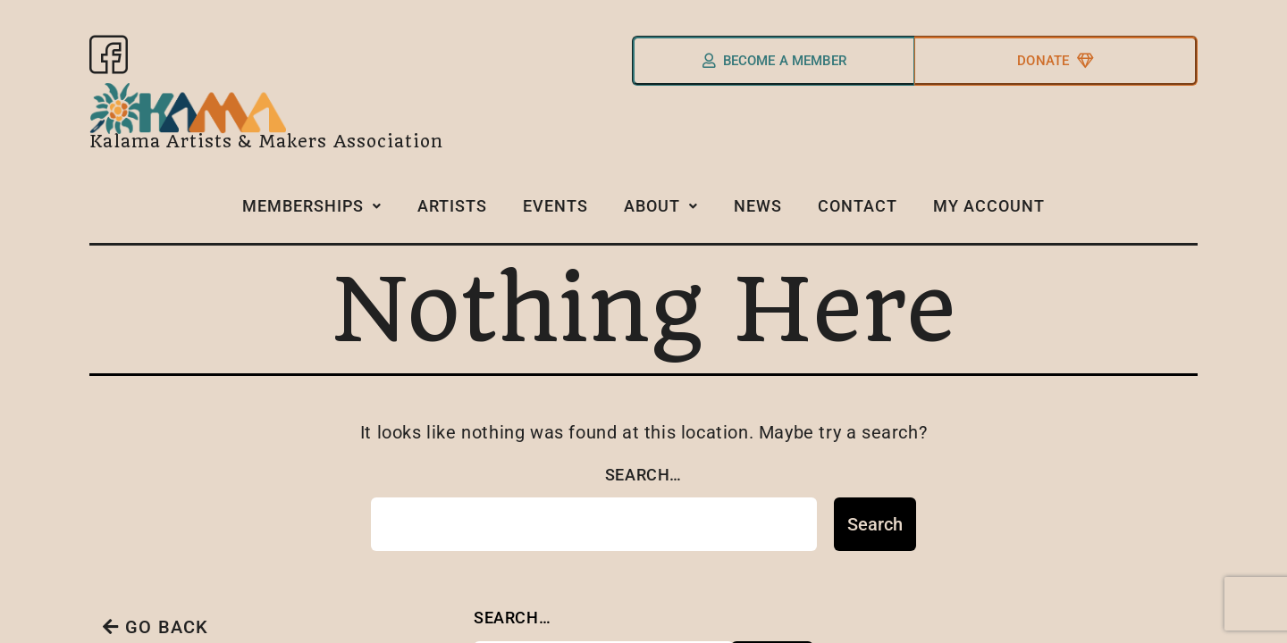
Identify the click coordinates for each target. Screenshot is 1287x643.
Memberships (314, 212)
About (664, 212)
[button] (314, 214)
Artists (455, 212)
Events (558, 212)
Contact (860, 212)
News (760, 212)
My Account (989, 213)
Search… (643, 481)
